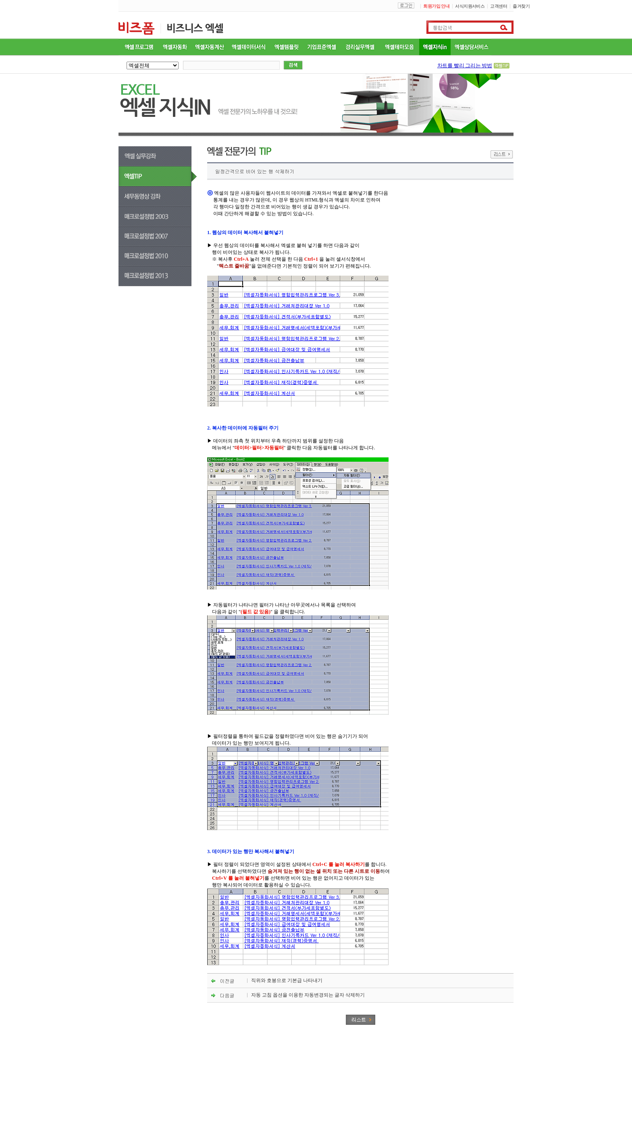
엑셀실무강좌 (167, 156)
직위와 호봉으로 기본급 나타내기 (286, 980)
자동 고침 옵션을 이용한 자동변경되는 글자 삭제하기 (308, 995)
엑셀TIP (167, 176)
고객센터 (498, 6)
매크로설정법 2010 (158, 256)
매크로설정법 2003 (167, 217)
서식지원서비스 (469, 6)
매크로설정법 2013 (158, 276)
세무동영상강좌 (167, 197)
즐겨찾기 (521, 6)
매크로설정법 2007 (158, 237)
